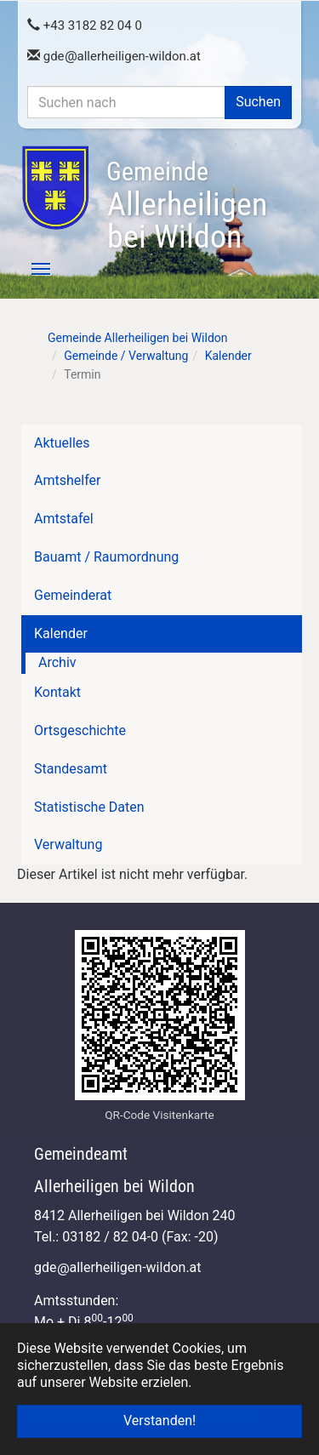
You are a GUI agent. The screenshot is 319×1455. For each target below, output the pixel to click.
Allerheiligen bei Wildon (186, 206)
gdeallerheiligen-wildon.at (114, 56)
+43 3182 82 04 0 (84, 25)
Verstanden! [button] (159, 1420)
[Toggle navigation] (31, 268)
